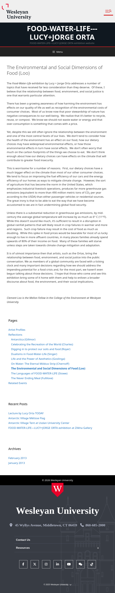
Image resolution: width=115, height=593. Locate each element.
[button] (108, 11)
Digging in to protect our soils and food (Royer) (40, 349)
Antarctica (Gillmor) (23, 339)
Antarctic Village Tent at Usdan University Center (38, 423)
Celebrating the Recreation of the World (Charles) (42, 344)
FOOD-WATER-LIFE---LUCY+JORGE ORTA (62, 32)
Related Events (17, 383)
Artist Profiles (16, 330)
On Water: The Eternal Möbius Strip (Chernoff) (40, 363)
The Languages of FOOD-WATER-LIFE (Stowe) (39, 373)
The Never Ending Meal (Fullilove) (32, 378)
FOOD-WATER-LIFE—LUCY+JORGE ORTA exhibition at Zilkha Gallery (50, 428)
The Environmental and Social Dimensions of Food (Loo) (48, 368)
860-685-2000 (95, 525)
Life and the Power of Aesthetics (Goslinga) (38, 359)
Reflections (15, 334)
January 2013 (16, 463)
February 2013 (17, 458)
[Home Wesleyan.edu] (57, 490)
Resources (23, 547)
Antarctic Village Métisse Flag (26, 418)
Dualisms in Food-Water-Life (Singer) (34, 354)
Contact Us (23, 539)
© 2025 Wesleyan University (57, 585)
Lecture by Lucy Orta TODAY (26, 413)
